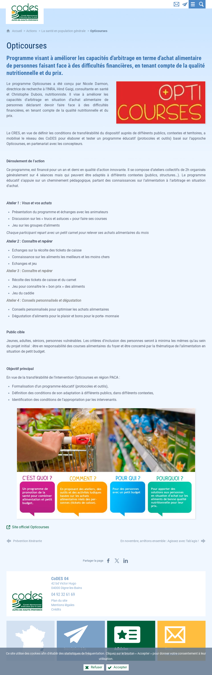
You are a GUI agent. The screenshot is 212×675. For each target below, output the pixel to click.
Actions (31, 31)
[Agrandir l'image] (161, 102)
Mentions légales (62, 605)
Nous (181, 641)
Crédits (56, 609)
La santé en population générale (63, 31)
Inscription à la (81, 640)
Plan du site (59, 601)
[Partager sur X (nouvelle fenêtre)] (117, 561)
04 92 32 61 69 (63, 594)
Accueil (17, 31)
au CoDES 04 (131, 641)
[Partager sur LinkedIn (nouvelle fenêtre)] (125, 561)
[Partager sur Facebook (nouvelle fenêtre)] (108, 561)
